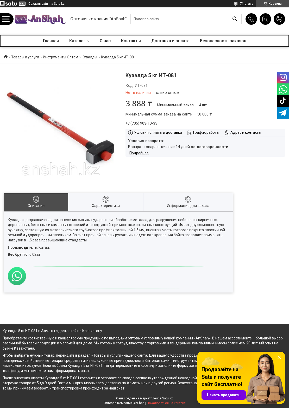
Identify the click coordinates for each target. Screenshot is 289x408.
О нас (105, 40)
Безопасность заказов (223, 40)
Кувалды (89, 57)
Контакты (131, 40)
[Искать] (235, 19)
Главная (51, 40)
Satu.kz (167, 398)
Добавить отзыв (279, 19)
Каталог (77, 40)
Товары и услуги (25, 57)
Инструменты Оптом (60, 57)
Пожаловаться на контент (166, 403)
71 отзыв (246, 3)
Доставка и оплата (170, 40)
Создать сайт (38, 3)
